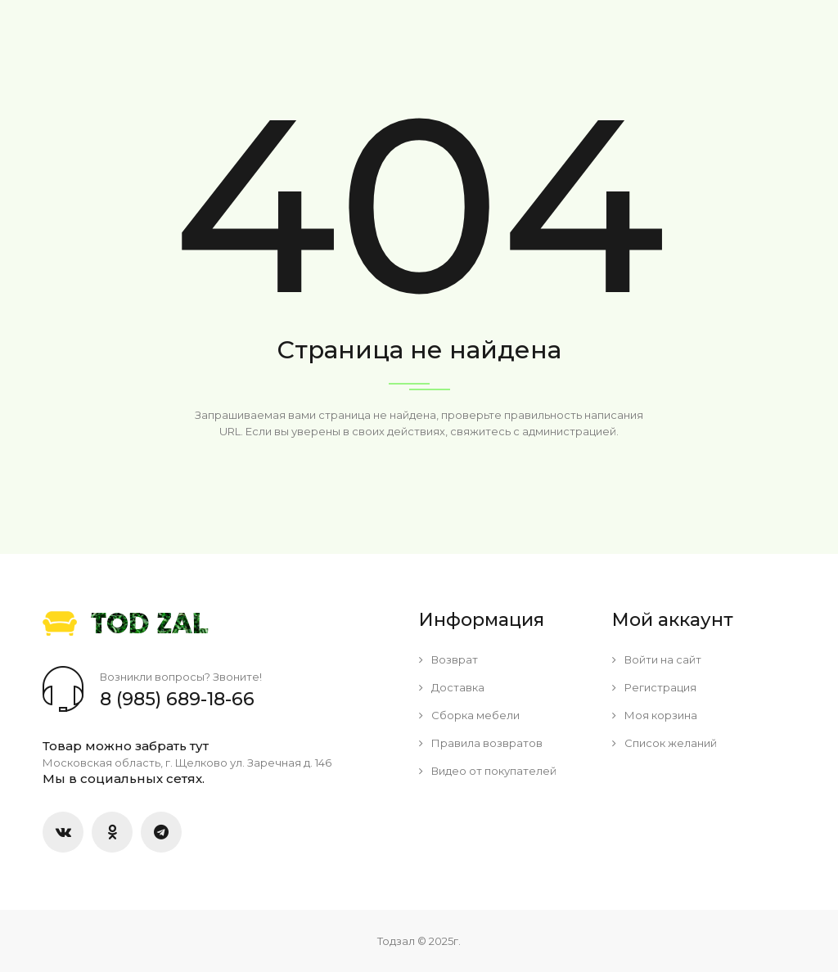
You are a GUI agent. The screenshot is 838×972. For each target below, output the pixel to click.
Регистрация (654, 687)
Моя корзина (654, 715)
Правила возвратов (481, 742)
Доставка (451, 687)
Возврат (448, 659)
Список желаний (664, 742)
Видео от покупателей (487, 770)
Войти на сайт (656, 659)
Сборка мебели (469, 715)
